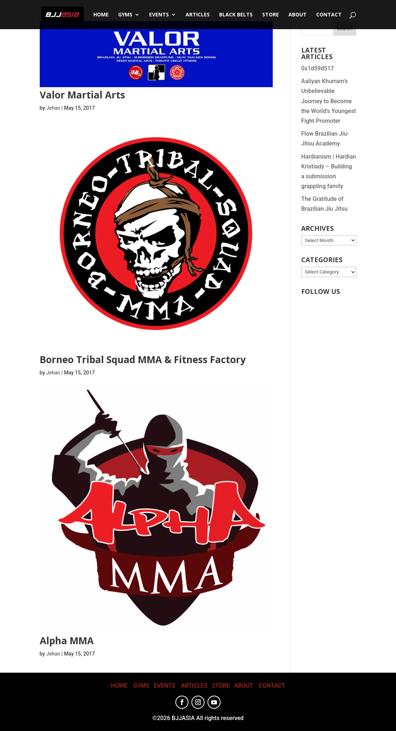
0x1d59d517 (317, 68)
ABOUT (243, 685)
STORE (270, 15)
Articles (198, 15)
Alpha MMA (67, 640)
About (297, 15)
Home (101, 15)
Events (159, 15)
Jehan (53, 108)
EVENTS (164, 685)
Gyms (125, 15)
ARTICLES (194, 685)
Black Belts (236, 15)
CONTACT (329, 15)
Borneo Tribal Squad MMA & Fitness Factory (143, 359)
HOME (119, 685)
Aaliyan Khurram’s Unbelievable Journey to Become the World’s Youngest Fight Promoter (328, 101)
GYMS (141, 685)
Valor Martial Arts (82, 94)
